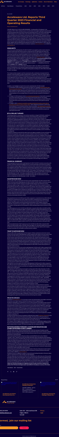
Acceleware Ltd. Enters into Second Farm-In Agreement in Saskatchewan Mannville (10, 394)
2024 (30, 6)
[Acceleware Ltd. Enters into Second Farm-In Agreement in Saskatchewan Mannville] (10, 387)
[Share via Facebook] (7, 371)
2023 (35, 6)
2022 (39, 6)
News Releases (10, 6)
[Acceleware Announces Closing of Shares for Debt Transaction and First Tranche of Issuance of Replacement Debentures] (49, 387)
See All (56, 379)
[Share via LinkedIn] (13, 371)
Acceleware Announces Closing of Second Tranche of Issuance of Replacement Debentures (29, 384)
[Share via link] (16, 371)
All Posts (3, 6)
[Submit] (24, 427)
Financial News (19, 6)
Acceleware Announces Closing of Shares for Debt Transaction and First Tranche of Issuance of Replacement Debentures (49, 394)
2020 (48, 6)
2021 (44, 6)
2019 (53, 6)
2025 (26, 6)
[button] (21, 2)
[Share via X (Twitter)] (10, 371)
